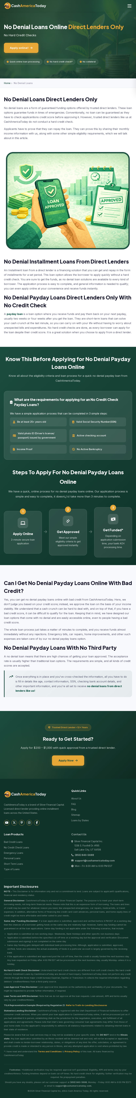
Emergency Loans (13, 852)
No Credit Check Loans (16, 847)
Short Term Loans (13, 863)
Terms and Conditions (50, 1051)
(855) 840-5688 (84, 855)
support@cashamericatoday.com (95, 860)
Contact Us (78, 834)
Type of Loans (12, 869)
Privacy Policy (72, 1051)
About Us (76, 798)
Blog (73, 809)
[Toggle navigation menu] (129, 6)
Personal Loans (12, 858)
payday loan (15, 314)
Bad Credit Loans (13, 842)
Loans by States (80, 820)
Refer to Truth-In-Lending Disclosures (86, 1005)
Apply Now (68, 760)
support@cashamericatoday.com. (73, 1086)
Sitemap (75, 814)
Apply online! (21, 48)
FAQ (73, 804)
